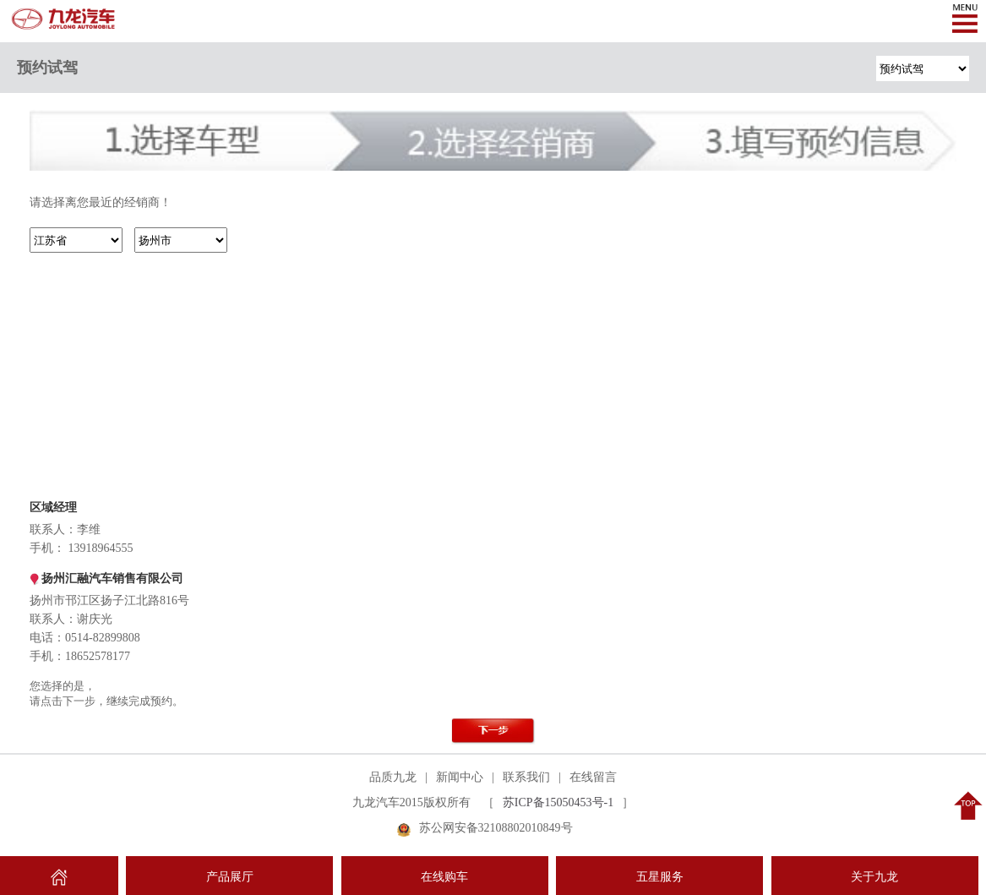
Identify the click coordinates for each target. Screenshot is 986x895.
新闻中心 (459, 777)
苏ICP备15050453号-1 (558, 802)
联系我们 (526, 777)
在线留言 (593, 777)
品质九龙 (393, 777)
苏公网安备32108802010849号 (496, 827)
